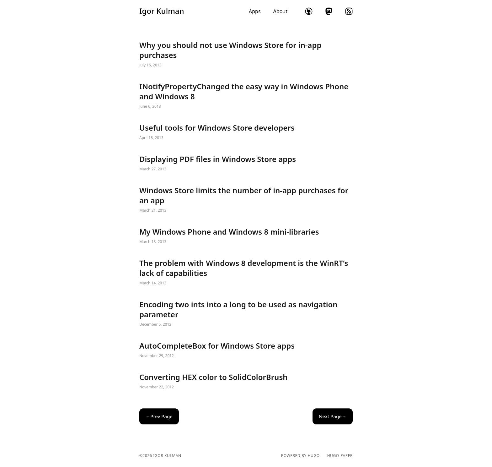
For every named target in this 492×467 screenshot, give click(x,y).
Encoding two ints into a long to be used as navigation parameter (246, 313)
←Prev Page (159, 416)
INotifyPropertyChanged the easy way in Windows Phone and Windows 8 (246, 95)
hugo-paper (340, 455)
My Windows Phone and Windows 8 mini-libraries (246, 236)
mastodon (329, 11)
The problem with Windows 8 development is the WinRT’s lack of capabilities (246, 272)
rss (349, 11)
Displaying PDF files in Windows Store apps (246, 163)
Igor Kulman (161, 11)
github (309, 11)
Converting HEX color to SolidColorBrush (246, 381)
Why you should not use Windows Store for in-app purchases (246, 54)
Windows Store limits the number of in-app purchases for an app (246, 199)
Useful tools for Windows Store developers (246, 132)
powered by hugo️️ (300, 455)
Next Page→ (332, 416)
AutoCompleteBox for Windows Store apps (246, 350)
